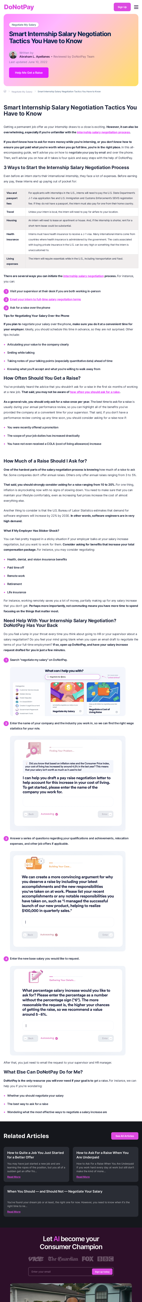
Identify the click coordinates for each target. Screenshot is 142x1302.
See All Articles (125, 1135)
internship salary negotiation (83, 276)
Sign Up (122, 6)
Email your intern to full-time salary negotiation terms (45, 299)
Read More (13, 1176)
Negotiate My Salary (24, 24)
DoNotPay (19, 7)
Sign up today (102, 1271)
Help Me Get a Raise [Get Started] (29, 72)
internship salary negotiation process (103, 132)
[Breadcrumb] (5, 91)
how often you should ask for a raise (95, 392)
